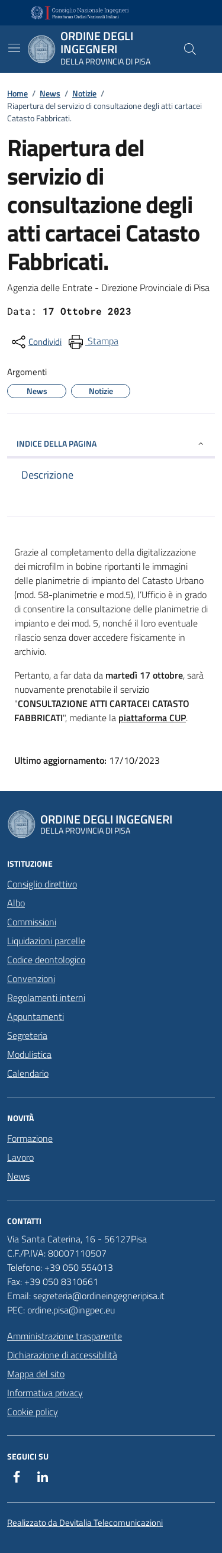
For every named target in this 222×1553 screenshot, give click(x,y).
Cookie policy (32, 1412)
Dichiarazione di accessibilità (62, 1355)
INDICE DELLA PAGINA (111, 443)
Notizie (84, 93)
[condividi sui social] (35, 341)
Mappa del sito (36, 1374)
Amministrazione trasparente (64, 1336)
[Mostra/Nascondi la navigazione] (14, 48)
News (50, 93)
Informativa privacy (45, 1393)
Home (17, 93)
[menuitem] (92, 341)
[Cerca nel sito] (190, 49)
